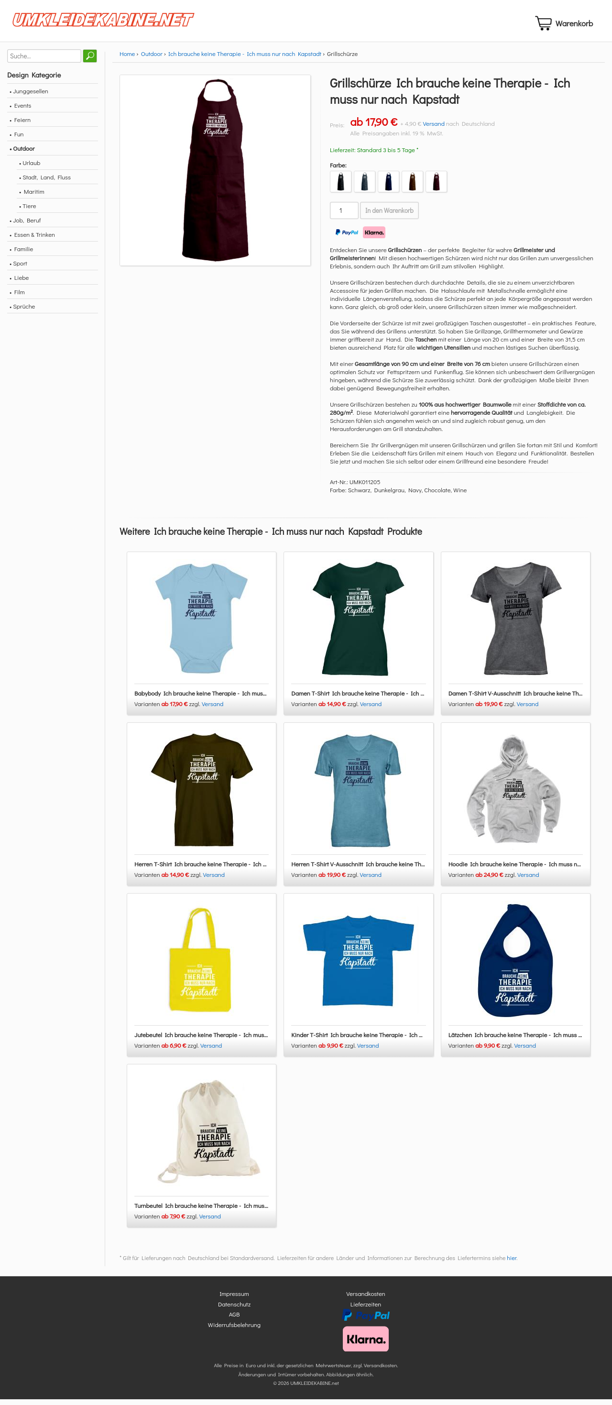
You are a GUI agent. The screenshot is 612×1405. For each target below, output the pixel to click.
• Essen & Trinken (32, 240)
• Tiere (27, 211)
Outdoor (152, 59)
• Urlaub (29, 168)
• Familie (21, 254)
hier (511, 1264)
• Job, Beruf (25, 225)
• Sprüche (22, 312)
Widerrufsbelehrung (234, 1330)
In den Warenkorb (389, 216)
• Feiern (20, 125)
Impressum (234, 1299)
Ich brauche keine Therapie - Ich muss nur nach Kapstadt (244, 59)
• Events (20, 111)
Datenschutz (234, 1309)
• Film (17, 297)
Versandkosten (365, 1299)
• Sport (18, 269)
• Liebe (19, 283)
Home (127, 59)
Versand (434, 129)
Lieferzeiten (365, 1309)
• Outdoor (22, 154)
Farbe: (338, 170)
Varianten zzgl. (168, 710)
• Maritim (31, 197)
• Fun (17, 139)
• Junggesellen (29, 96)
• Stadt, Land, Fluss (45, 182)
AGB (234, 1320)
